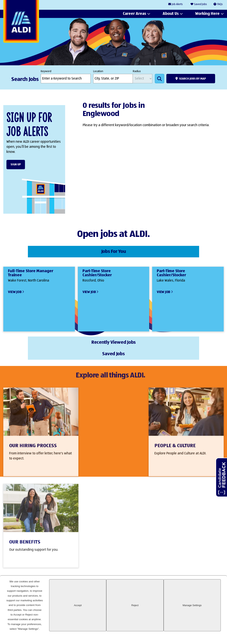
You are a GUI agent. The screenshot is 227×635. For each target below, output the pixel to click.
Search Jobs (159, 78)
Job (177, 4)
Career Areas (134, 14)
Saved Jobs (200, 4)
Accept (140, 621)
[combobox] (113, 78)
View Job (14, 290)
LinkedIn (179, 593)
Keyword (46, 71)
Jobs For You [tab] (40, 250)
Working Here (207, 14)
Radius (137, 71)
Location (98, 71)
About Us (171, 14)
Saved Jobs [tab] (187, 250)
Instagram (205, 593)
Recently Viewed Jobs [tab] (113, 250)
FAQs (220, 4)
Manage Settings (205, 621)
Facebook (192, 593)
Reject (172, 621)
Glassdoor (219, 593)
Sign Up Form (111, 558)
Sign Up (16, 164)
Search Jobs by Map (192, 78)
